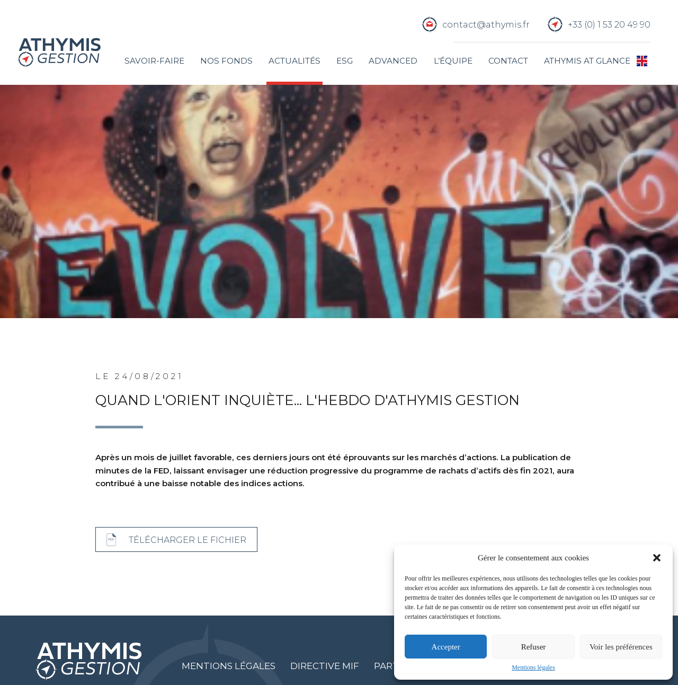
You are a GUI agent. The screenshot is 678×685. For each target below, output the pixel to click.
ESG (344, 61)
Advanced (393, 61)
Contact (508, 61)
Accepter (446, 647)
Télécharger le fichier (187, 539)
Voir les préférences (621, 647)
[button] (657, 557)
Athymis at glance (587, 61)
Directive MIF (324, 666)
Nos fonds (226, 61)
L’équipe (453, 61)
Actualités (294, 61)
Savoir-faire (154, 61)
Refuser (533, 647)
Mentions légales (533, 667)
